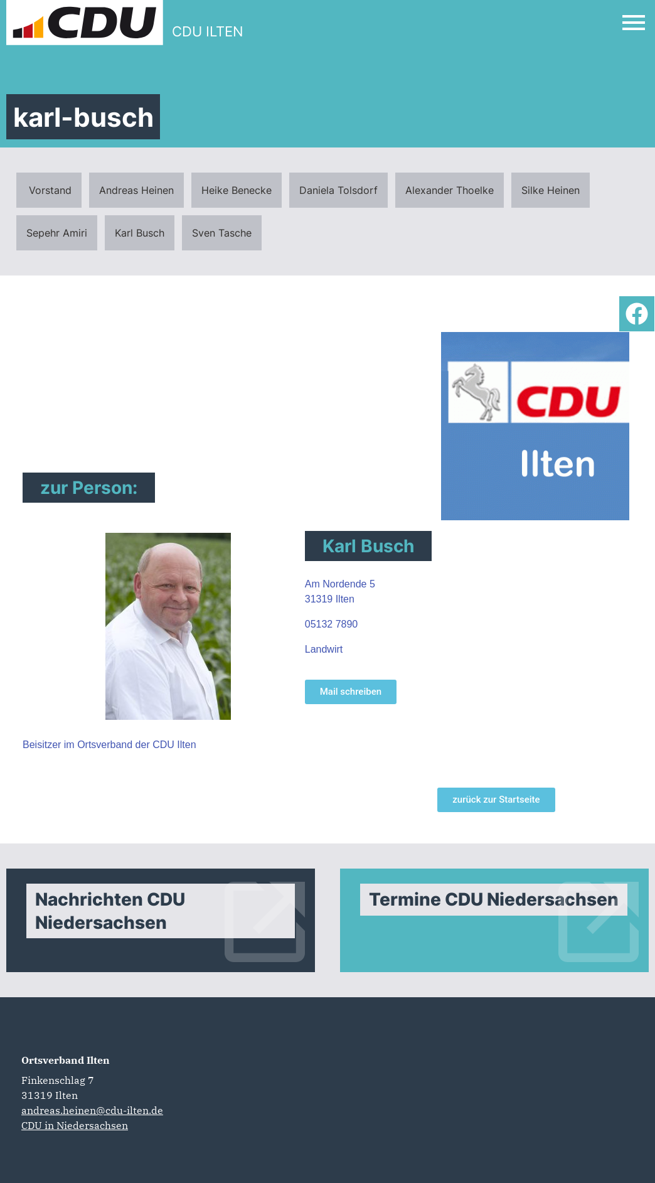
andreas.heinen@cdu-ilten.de (92, 1110)
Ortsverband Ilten (65, 1060)
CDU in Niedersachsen (74, 1125)
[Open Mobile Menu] (634, 23)
